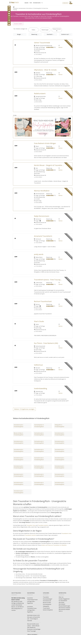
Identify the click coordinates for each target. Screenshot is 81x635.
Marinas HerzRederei (41, 191)
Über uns (61, 597)
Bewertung (34, 34)
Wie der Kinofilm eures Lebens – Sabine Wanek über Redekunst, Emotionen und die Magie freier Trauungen (33, 627)
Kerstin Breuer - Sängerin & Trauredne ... (49, 165)
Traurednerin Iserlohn (30, 535)
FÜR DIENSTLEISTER (36, 2)
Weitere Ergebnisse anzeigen (24, 409)
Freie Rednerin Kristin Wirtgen (45, 143)
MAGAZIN (26, 2)
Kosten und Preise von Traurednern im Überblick (54, 545)
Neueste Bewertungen (64, 606)
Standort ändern (18, 23)
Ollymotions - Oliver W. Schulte (45, 70)
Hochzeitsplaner (47, 604)
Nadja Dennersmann (41, 216)
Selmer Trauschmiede (42, 43)
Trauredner (46, 597)
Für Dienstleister (63, 600)
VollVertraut (38, 365)
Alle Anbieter (62, 604)
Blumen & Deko (47, 602)
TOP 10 (60, 611)
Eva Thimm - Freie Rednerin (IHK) (46, 343)
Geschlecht (50, 34)
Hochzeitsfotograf (47, 599)
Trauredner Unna (30, 525)
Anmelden (65, 3)
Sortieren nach (65, 34)
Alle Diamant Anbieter (64, 609)
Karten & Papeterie (48, 610)
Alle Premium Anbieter (64, 607)
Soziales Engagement (64, 599)
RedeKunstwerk (40, 93)
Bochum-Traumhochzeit (43, 301)
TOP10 (31, 2)
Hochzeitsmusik (47, 600)
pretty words (38, 254)
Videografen (46, 606)
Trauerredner (46, 608)
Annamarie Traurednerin (43, 236)
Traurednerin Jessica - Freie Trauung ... (48, 280)
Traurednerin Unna (66, 533)
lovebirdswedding (40, 388)
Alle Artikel (61, 602)
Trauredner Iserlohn (43, 525)
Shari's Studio (39, 321)
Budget (19, 34)
